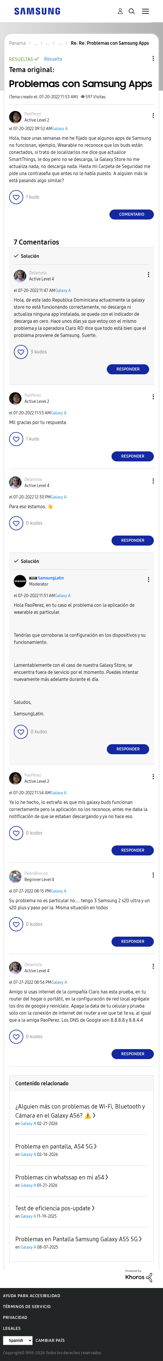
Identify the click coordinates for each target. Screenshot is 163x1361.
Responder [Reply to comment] (128, 369)
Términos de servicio (27, 1306)
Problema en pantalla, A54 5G (54, 1146)
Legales (12, 1328)
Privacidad (15, 1317)
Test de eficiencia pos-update (53, 1208)
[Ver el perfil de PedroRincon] (36, 873)
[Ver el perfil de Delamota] (37, 272)
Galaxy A (60, 128)
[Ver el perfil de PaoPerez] (32, 114)
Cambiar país (50, 1340)
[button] (143, 115)
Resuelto (53, 59)
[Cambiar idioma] (18, 1340)
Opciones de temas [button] (143, 58)
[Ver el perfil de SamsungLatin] (51, 578)
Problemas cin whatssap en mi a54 (59, 1177)
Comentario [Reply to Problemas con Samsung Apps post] (131, 214)
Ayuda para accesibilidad (31, 1295)
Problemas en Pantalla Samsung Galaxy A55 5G (76, 1239)
